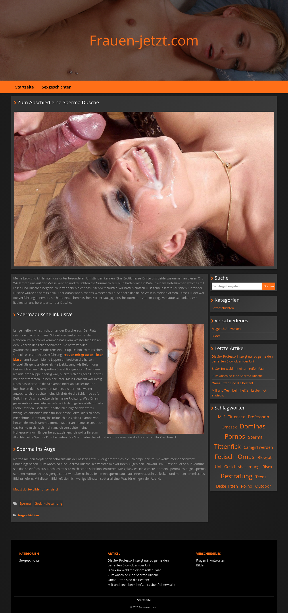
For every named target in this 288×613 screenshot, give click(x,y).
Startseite (24, 87)
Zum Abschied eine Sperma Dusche (237, 376)
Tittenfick (227, 446)
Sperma (25, 503)
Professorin (258, 416)
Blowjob (265, 457)
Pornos (235, 436)
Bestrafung (236, 476)
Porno (246, 486)
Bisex (267, 466)
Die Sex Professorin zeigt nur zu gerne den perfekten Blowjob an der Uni (242, 358)
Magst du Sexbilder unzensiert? (35, 489)
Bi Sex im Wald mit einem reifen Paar (238, 368)
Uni (218, 466)
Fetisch (225, 456)
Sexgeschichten (56, 87)
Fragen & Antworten (226, 328)
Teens (261, 476)
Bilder (216, 336)
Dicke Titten (227, 486)
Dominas (252, 426)
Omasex (229, 427)
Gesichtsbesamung (48, 503)
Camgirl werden (258, 447)
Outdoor (263, 486)
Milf (221, 416)
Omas (246, 456)
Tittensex (236, 416)
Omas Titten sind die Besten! (232, 383)
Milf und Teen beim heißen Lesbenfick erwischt (239, 392)
